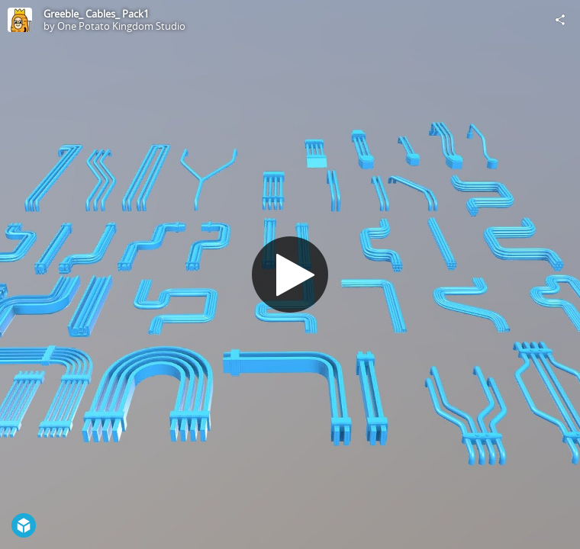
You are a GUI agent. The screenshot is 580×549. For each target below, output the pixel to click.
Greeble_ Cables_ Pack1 (96, 14)
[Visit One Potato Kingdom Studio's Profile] (20, 20)
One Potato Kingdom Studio (121, 26)
